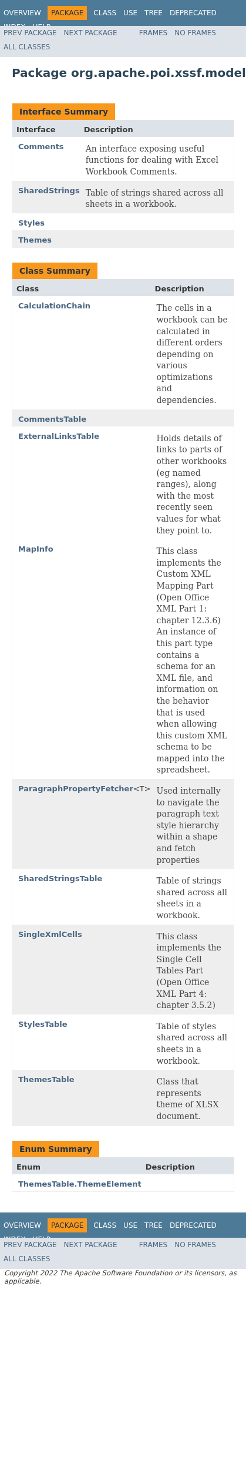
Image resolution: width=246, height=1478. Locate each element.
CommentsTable (52, 419)
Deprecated (193, 13)
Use (130, 13)
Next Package (90, 33)
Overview (22, 13)
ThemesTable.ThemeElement (79, 1184)
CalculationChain (54, 305)
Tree (153, 13)
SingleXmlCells (50, 934)
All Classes (27, 47)
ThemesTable (46, 1079)
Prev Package (30, 33)
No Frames (195, 33)
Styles (31, 223)
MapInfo (35, 549)
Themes (35, 240)
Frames (153, 33)
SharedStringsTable (60, 878)
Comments (41, 146)
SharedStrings (49, 190)
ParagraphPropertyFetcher (75, 788)
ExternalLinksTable (58, 436)
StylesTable (43, 1024)
